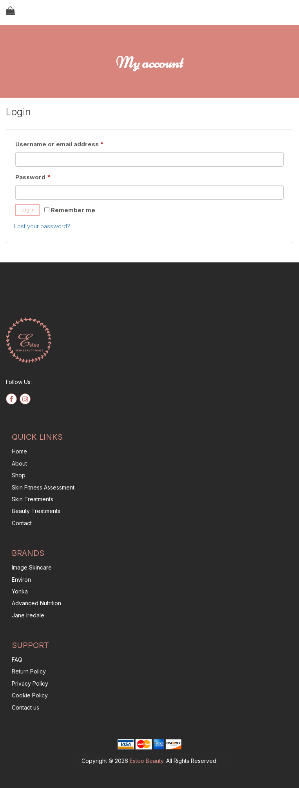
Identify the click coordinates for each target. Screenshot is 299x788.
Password (46, 176)
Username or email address (73, 143)
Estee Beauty (146, 760)
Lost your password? (42, 226)
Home (19, 451)
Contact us (25, 707)
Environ (21, 579)
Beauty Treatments (36, 511)
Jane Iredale (28, 615)
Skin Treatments (32, 499)
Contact (22, 523)
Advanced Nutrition (36, 603)
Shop (18, 475)
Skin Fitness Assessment (43, 487)
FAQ (17, 659)
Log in (27, 210)
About (19, 463)
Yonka (20, 591)
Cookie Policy (30, 695)
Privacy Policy (30, 683)
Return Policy (29, 671)
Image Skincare (32, 567)
